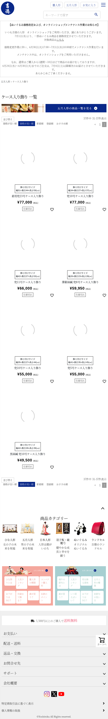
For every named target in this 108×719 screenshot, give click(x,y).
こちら (60, 39)
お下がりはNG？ (9, 597)
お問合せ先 (12, 663)
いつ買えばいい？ (73, 597)
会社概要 (10, 682)
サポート (10, 673)
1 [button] (100, 124)
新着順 (40, 123)
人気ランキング (21, 582)
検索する (96, 15)
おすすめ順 (62, 123)
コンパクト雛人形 (45, 582)
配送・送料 (12, 643)
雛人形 (57, 5)
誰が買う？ (32, 595)
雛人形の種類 (32, 581)
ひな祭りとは (9, 581)
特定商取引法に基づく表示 (18, 703)
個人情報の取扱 (11, 710)
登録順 (49, 123)
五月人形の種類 (97, 582)
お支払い (10, 633)
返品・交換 (12, 653)
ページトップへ (103, 509)
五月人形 (71, 5)
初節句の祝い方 (97, 597)
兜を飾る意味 (85, 581)
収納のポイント (44, 597)
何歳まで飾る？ (21, 597)
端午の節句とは (62, 582)
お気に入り (89, 5)
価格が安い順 (10, 123)
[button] (95, 124)
